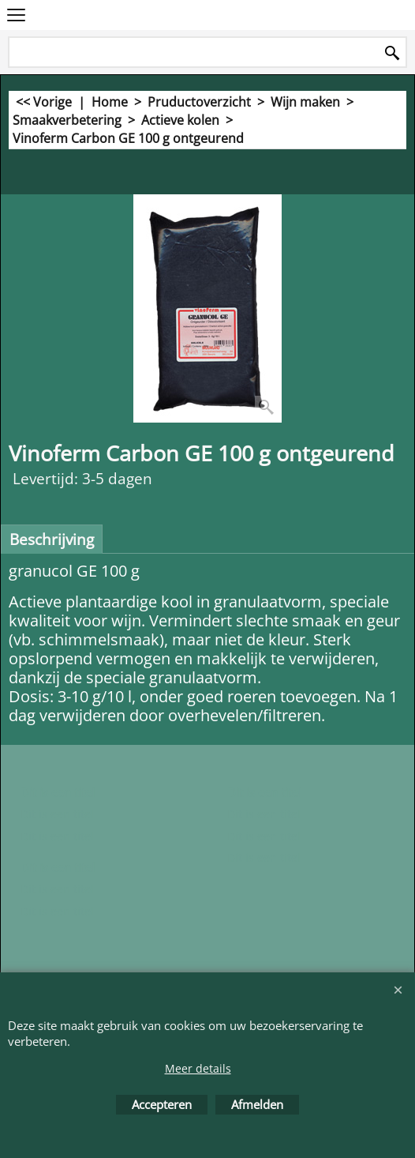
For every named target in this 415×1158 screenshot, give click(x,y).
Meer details (198, 1068)
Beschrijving (51, 539)
